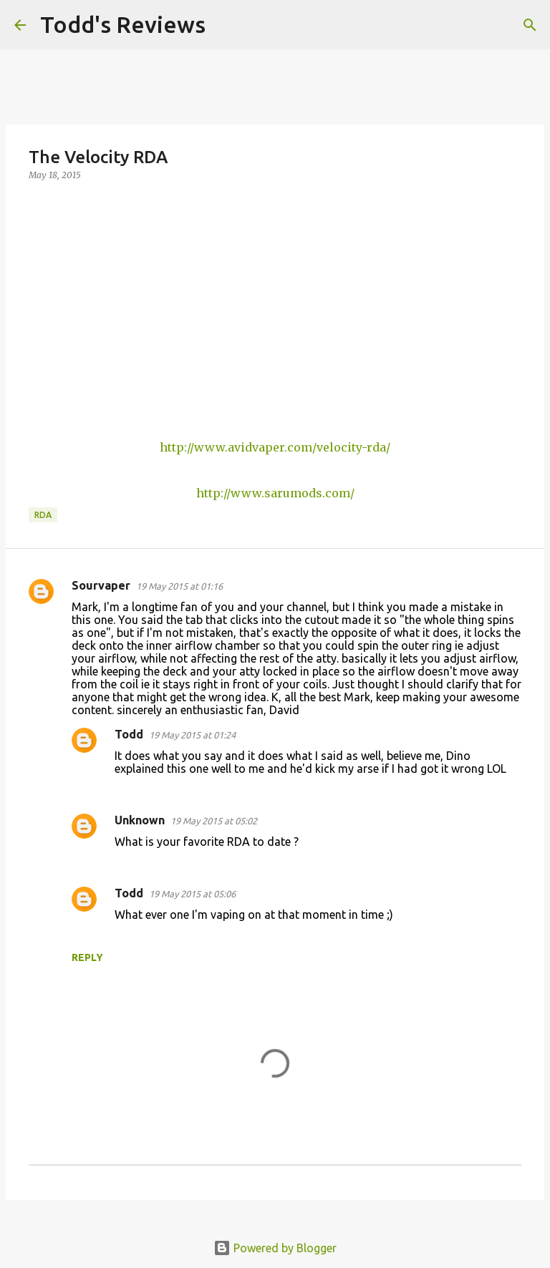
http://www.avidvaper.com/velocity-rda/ (275, 447)
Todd (129, 734)
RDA (43, 515)
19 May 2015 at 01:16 (179, 586)
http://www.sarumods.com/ (275, 493)
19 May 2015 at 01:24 (192, 735)
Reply (87, 957)
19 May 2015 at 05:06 (192, 894)
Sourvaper (101, 585)
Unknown (140, 820)
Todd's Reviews (123, 24)
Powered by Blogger (275, 1248)
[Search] (225, 25)
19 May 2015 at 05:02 (213, 821)
